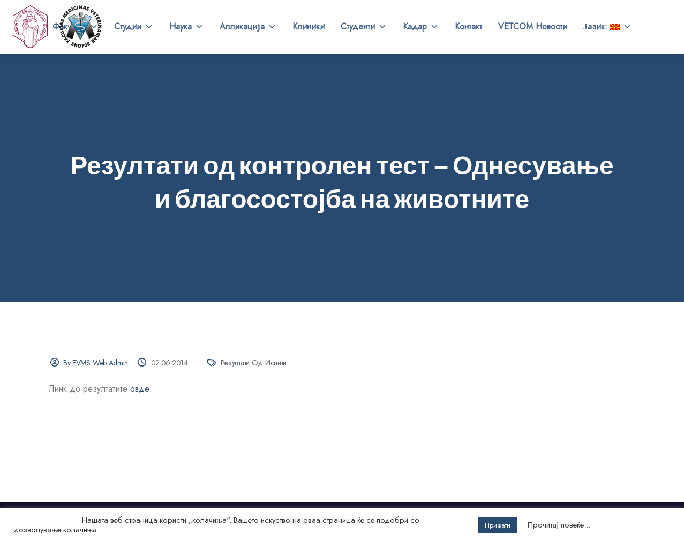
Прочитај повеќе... (559, 525)
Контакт (468, 26)
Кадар (421, 27)
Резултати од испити (254, 362)
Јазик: (607, 27)
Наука (186, 27)
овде (139, 389)
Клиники (308, 26)
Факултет (75, 27)
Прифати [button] (497, 525)
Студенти (364, 27)
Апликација (248, 27)
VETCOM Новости (532, 26)
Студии (133, 27)
